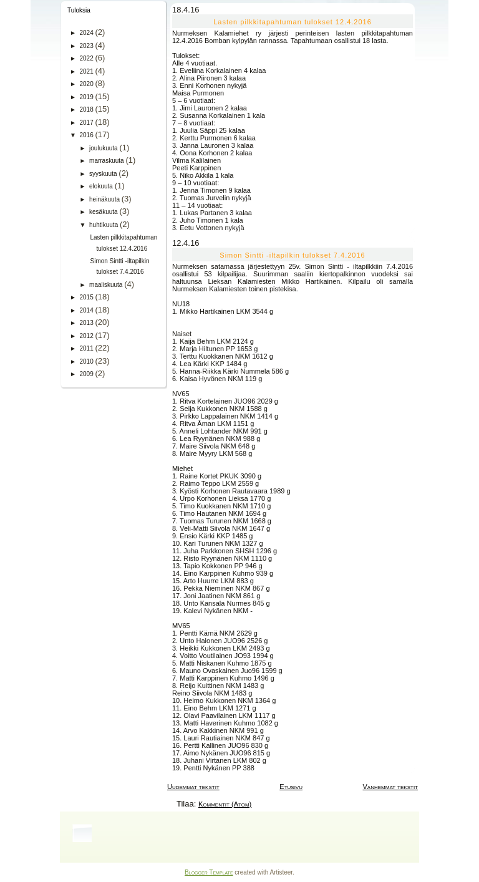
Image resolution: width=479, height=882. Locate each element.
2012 (87, 335)
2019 (87, 97)
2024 (87, 32)
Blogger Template (209, 872)
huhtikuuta (104, 224)
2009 (87, 374)
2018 (87, 109)
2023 (87, 45)
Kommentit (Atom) (224, 804)
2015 (87, 297)
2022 (87, 58)
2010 (87, 361)
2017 (87, 122)
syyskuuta (104, 173)
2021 (87, 71)
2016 (87, 135)
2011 (87, 348)
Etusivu (290, 786)
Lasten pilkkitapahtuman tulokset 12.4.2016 (292, 22)
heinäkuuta (105, 199)
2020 (87, 83)
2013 (87, 322)
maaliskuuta (106, 284)
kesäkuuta (104, 211)
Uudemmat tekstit (193, 786)
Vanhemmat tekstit (390, 786)
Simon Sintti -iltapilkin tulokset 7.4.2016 (292, 255)
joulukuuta (104, 148)
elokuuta (102, 186)
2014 (87, 310)
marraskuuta (107, 160)
